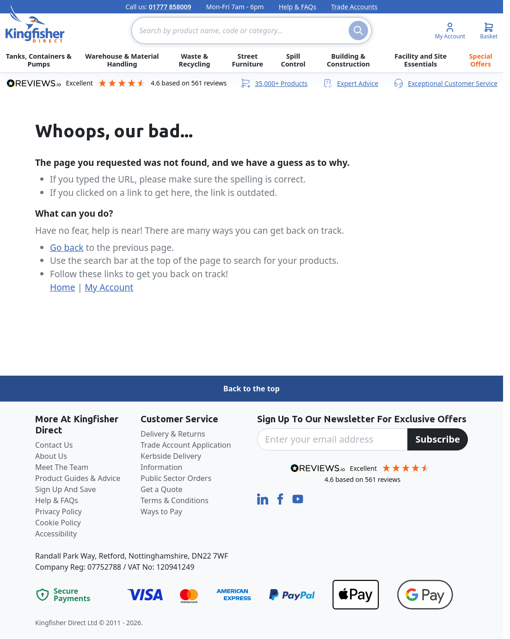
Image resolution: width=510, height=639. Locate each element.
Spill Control (293, 60)
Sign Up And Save (65, 489)
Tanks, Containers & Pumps (39, 60)
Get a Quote (162, 489)
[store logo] (35, 24)
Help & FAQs (297, 6)
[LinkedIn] (263, 498)
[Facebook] (281, 498)
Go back (67, 247)
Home (62, 287)
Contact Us (54, 445)
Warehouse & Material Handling (122, 60)
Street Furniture (248, 60)
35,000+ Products (273, 83)
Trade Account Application (186, 445)
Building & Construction (348, 60)
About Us (51, 456)
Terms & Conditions (175, 500)
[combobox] (251, 30)
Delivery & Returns (173, 434)
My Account (109, 287)
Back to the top (251, 388)
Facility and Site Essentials (420, 60)
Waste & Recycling (194, 60)
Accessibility (56, 534)
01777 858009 (170, 6)
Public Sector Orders (176, 478)
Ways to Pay (161, 511)
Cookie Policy (58, 522)
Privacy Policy (58, 511)
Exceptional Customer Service (445, 83)
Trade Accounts (354, 6)
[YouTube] (297, 498)
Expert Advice (350, 83)
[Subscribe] (437, 439)
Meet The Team (61, 467)
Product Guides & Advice (77, 478)
